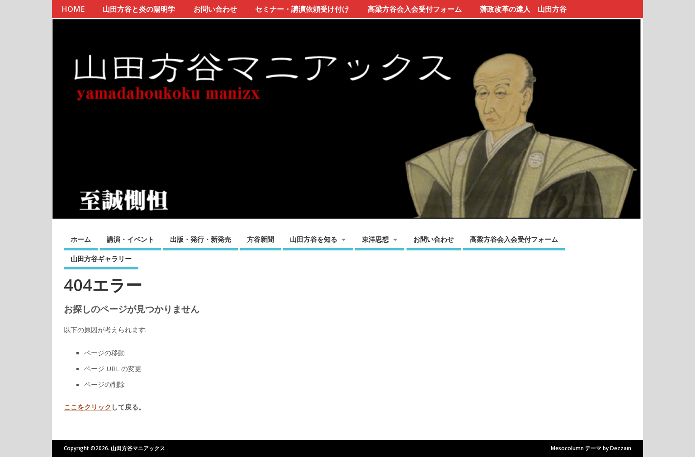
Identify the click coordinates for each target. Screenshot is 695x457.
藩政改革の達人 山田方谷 (523, 9)
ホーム (81, 239)
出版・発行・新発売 (200, 239)
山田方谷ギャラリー (101, 258)
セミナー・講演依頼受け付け (302, 9)
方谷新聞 (260, 239)
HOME (73, 9)
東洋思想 (375, 239)
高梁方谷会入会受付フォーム (415, 9)
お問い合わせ (215, 9)
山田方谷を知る (313, 239)
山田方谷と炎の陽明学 (139, 9)
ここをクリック (87, 406)
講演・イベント (130, 239)
